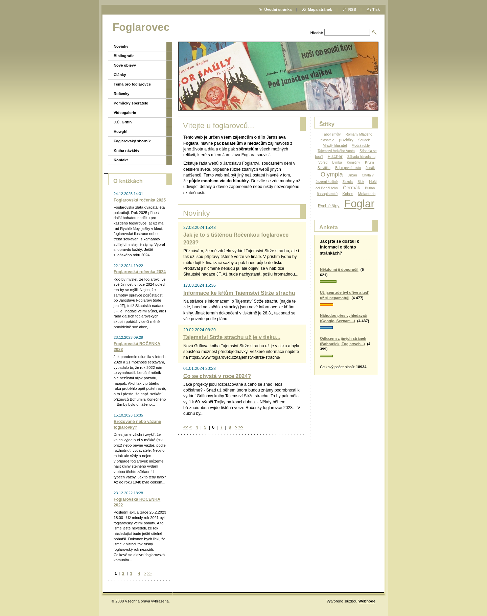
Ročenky (122, 94)
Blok (360, 182)
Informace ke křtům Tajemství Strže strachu (239, 293)
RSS (352, 9)
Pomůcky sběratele (131, 103)
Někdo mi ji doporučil (339, 269)
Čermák (351, 187)
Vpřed (322, 162)
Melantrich (367, 194)
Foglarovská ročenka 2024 (140, 271)
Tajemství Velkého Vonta (336, 151)
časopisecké (327, 194)
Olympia (332, 174)
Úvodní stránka (278, 9)
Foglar (359, 204)
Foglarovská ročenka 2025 (140, 200)
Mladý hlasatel (335, 145)
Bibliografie (124, 56)
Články (120, 75)
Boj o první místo (348, 168)
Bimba (337, 162)
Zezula (348, 182)
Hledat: (316, 33)
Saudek (364, 140)
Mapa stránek (320, 9)
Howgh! (120, 131)
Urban (352, 175)
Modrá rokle (361, 145)
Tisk (376, 9)
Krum (369, 162)
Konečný (353, 162)
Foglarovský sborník (132, 141)
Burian (370, 188)
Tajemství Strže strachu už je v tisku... (231, 337)
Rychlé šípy (329, 206)
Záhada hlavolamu (361, 157)
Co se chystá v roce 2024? (217, 376)
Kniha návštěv (126, 150)
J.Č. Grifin (123, 122)
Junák (370, 168)
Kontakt (121, 160)
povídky (346, 140)
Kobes (348, 194)
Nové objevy (125, 65)
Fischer (335, 156)
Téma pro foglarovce (132, 84)
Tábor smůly (331, 134)
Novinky (121, 46)
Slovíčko (324, 168)
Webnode (366, 601)
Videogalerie (125, 113)
